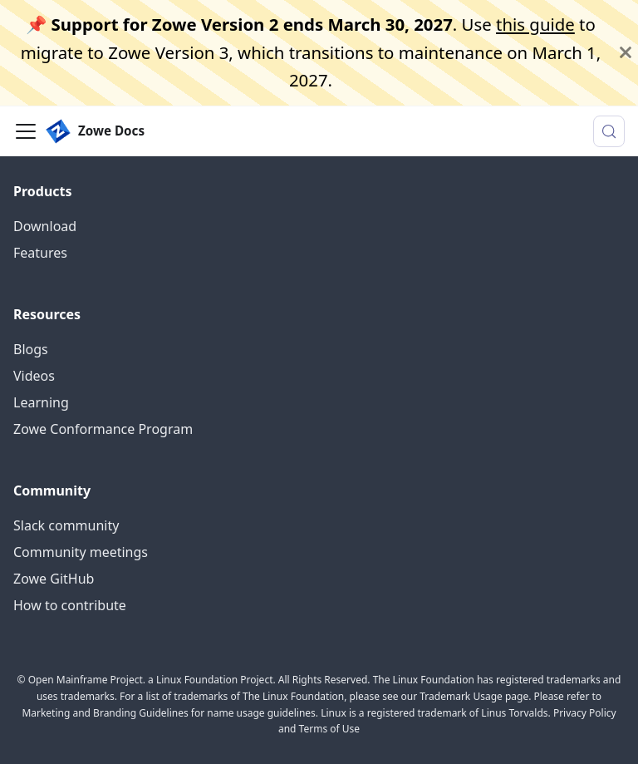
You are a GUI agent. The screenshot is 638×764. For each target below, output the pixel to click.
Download (44, 226)
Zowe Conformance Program (103, 429)
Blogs (30, 349)
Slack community (66, 525)
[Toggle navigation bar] (25, 131)
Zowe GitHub (53, 578)
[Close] (625, 53)
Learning (41, 402)
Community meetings (80, 552)
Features (40, 253)
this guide (535, 24)
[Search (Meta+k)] (609, 131)
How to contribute (69, 605)
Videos (34, 376)
